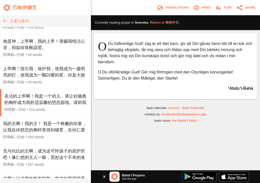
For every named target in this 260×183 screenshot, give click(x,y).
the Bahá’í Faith (184, 121)
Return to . (165, 22)
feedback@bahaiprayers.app (183, 114)
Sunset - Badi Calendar (186, 108)
